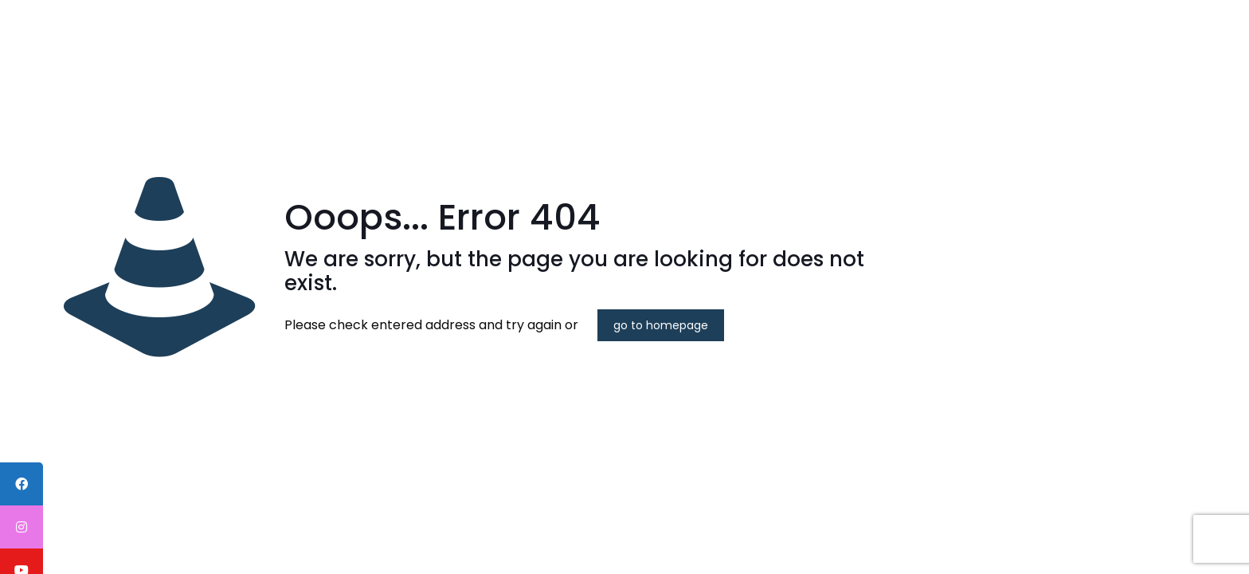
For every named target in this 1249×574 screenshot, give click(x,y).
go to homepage (660, 325)
